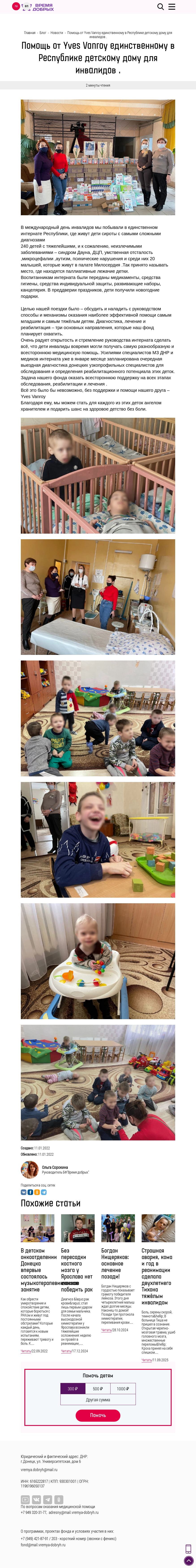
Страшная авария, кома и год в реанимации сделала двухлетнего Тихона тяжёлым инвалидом (157, 1277)
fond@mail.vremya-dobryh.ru (43, 1544)
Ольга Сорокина (55, 1167)
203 (54, 1538)
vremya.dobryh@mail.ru (39, 1469)
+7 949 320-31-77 (33, 1512)
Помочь (98, 1415)
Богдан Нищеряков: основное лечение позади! (115, 1264)
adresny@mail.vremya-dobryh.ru (74, 1512)
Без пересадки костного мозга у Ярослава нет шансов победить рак (77, 1270)
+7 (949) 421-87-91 (34, 1538)
